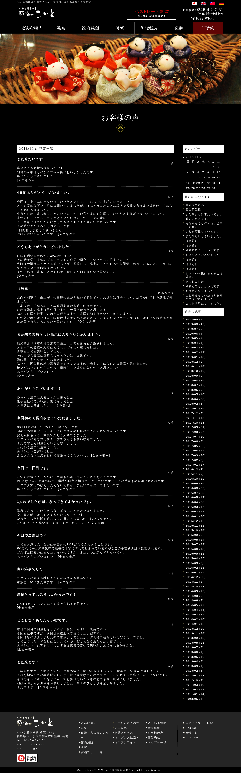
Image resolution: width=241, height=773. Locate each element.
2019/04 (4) (195, 343)
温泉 (84, 727)
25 (188, 188)
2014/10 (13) (196, 586)
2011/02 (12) (196, 689)
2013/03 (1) (195, 666)
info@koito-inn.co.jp (43, 748)
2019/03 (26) (196, 347)
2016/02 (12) (196, 511)
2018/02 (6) (195, 403)
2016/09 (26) (196, 483)
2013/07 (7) (195, 647)
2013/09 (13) (196, 638)
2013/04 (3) (195, 661)
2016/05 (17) (196, 497)
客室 (84, 747)
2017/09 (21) (196, 427)
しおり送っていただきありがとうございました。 (204, 297)
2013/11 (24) (196, 633)
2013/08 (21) (196, 642)
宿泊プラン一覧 (92, 752)
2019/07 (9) (195, 328)
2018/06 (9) (195, 389)
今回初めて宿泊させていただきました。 (50, 418)
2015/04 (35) (196, 558)
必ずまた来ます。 (198, 218)
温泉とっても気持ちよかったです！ (47, 594)
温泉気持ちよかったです (203, 250)
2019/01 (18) (196, 357)
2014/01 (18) (196, 623)
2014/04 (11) (196, 610)
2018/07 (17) (196, 385)
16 (213, 177)
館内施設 (87, 742)
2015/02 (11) (196, 567)
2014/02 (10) (196, 619)
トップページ (157, 742)
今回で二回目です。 (34, 468)
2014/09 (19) (196, 591)
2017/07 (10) (196, 436)
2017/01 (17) (196, 464)
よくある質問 (157, 722)
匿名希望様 (193, 209)
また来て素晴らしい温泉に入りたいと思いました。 (60, 334)
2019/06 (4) (195, 333)
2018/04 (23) (196, 399)
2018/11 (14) (196, 366)
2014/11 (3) (195, 581)
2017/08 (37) (196, 431)
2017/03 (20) (196, 455)
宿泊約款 (154, 737)
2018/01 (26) (196, 408)
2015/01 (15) (196, 572)
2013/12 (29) (196, 628)
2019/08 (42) (196, 324)
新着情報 (154, 727)
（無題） (24, 288)
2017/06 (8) (195, 441)
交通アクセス (123, 732)
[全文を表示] (26, 180)
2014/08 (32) (196, 595)
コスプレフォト (125, 742)
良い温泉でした (30, 569)
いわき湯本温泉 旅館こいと (34, 2)
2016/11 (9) (195, 474)
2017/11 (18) (196, 417)
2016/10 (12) (196, 478)
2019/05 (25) (196, 338)
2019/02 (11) (196, 352)
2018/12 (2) (195, 361)
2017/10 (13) (196, 422)
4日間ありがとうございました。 (44, 192)
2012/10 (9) (195, 680)
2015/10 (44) (196, 530)
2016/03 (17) (196, 506)
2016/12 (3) (195, 469)
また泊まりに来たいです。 (204, 214)
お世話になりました (199, 290)
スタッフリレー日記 (199, 722)
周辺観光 (120, 727)
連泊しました (195, 281)
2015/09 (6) (195, 534)
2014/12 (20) (196, 577)
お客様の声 (155, 732)
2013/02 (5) (195, 670)
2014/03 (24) (196, 614)
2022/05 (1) (195, 319)
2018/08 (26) (196, 380)
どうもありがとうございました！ (45, 247)
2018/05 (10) (196, 394)
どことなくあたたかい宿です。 (43, 620)
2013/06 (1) (195, 652)
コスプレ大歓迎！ (126, 737)
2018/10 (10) (196, 371)
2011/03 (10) (196, 684)
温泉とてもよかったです (203, 286)
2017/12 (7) (195, 413)
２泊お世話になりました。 (204, 303)
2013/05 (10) (196, 656)
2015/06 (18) (196, 549)
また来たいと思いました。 (204, 236)
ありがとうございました (203, 254)
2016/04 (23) (196, 502)
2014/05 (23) (196, 605)
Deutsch (191, 737)
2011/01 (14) (196, 694)
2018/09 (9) (195, 375)
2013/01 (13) (196, 675)
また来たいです (30, 159)
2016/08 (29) (196, 488)
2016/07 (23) (196, 492)
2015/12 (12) (196, 520)
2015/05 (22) (196, 553)
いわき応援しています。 (203, 231)
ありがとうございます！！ (39, 388)
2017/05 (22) (196, 446)
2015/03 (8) (195, 563)
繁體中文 (191, 732)
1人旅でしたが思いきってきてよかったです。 (55, 502)
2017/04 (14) (196, 450)
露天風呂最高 (195, 204)
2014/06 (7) (195, 600)
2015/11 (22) (196, 525)
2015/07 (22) (196, 544)
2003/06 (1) (195, 698)
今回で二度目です (32, 535)
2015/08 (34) (196, 539)
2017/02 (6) (195, 460)
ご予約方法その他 (126, 722)
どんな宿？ (88, 722)
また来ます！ (28, 662)
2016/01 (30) (196, 516)
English (191, 727)
